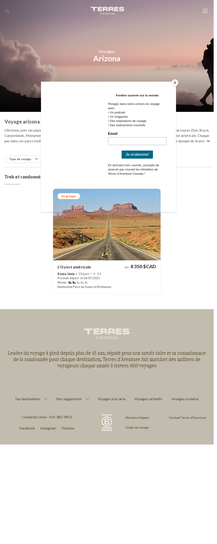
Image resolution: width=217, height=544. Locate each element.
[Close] (175, 82)
